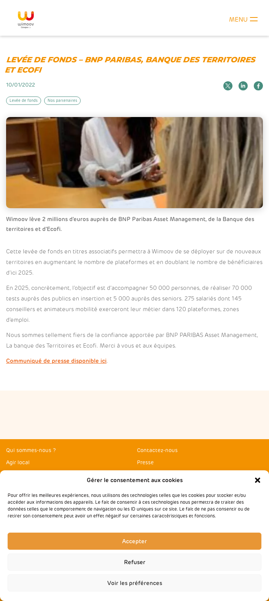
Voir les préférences (134, 583)
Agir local (18, 462)
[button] (257, 480)
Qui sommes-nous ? (31, 450)
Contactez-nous (157, 450)
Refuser (134, 562)
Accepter (134, 541)
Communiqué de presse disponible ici (56, 360)
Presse (145, 462)
